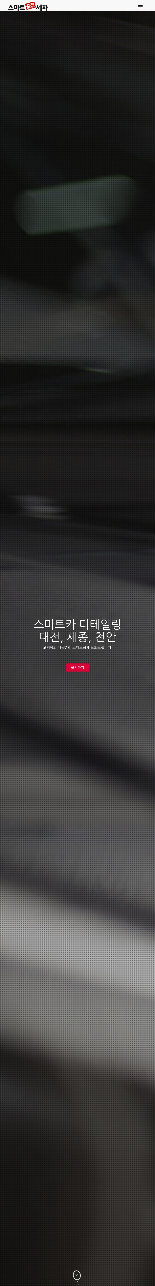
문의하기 (77, 667)
